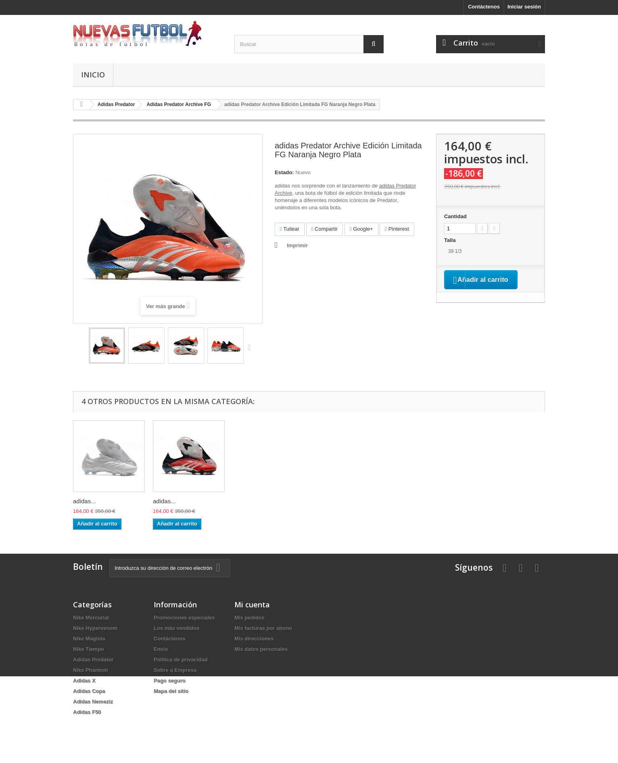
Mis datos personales (261, 649)
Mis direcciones (254, 639)
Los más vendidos (176, 628)
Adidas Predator (93, 660)
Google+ (361, 229)
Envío (161, 649)
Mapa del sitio (171, 691)
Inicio (93, 74)
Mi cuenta (252, 604)
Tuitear (289, 229)
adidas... (84, 501)
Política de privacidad (181, 660)
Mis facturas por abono (263, 628)
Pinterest (397, 229)
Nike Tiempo (88, 649)
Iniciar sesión (524, 7)
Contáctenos (484, 7)
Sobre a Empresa (175, 670)
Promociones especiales (184, 618)
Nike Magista (89, 639)
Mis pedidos (249, 618)
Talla (450, 240)
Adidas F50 (87, 712)
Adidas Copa (89, 691)
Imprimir (297, 245)
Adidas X (84, 681)
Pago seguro (170, 681)
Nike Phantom (90, 670)
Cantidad (455, 216)
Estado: (284, 172)
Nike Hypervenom (95, 628)
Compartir (324, 229)
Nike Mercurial (91, 618)
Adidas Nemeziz (93, 701)
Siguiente (251, 347)
